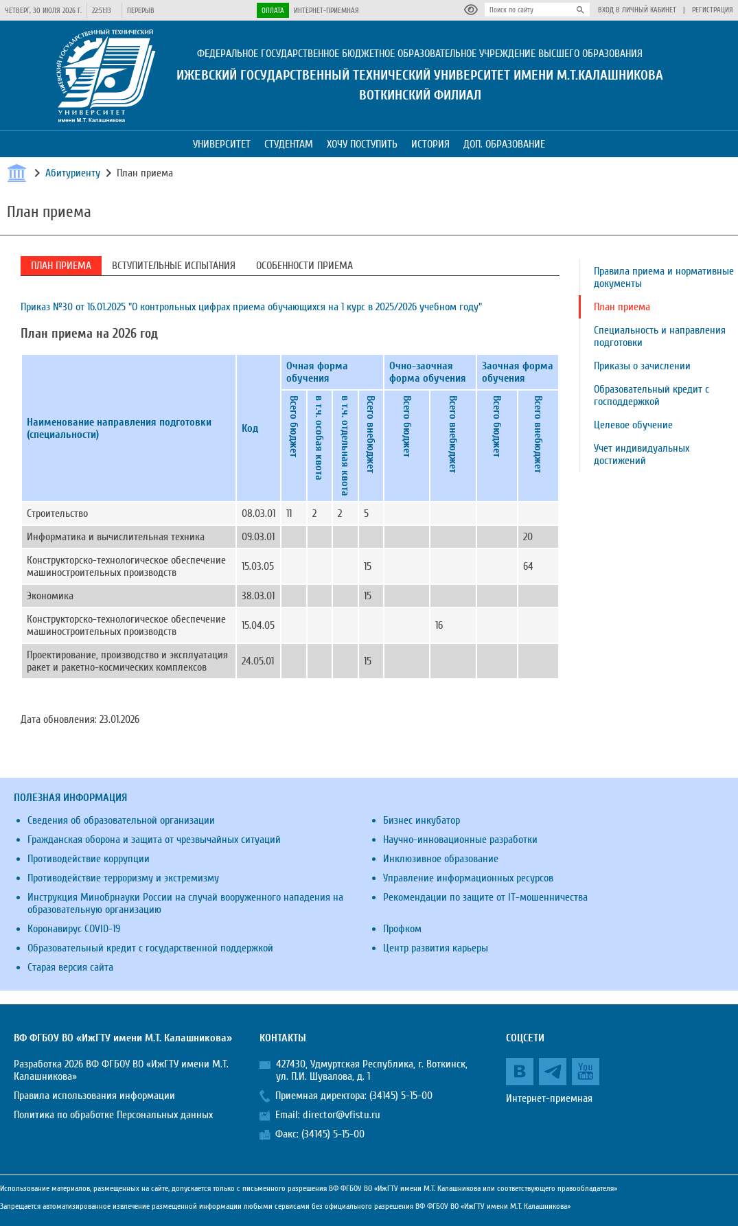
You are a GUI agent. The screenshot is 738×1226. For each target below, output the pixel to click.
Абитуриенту (72, 173)
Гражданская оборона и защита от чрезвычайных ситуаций (154, 839)
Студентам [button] (288, 144)
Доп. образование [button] (504, 144)
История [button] (430, 144)
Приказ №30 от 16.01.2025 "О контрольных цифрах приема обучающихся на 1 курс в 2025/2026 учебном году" (251, 307)
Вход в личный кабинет (637, 9)
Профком (402, 929)
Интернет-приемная (326, 10)
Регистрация (712, 9)
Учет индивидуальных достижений (641, 454)
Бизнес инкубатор (421, 820)
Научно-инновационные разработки (460, 839)
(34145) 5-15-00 (401, 1095)
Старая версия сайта (70, 967)
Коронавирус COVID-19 (73, 929)
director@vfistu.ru (341, 1115)
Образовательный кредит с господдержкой (651, 395)
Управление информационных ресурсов (468, 878)
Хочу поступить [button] (362, 144)
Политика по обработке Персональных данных (113, 1115)
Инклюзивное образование (440, 859)
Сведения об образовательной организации (121, 820)
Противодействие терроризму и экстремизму (123, 878)
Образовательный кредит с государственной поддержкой (150, 948)
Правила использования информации (94, 1095)
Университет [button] (222, 144)
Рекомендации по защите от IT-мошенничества (485, 897)
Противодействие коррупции (88, 859)
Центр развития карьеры (435, 948)
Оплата (273, 10)
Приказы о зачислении (642, 366)
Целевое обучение (633, 425)
